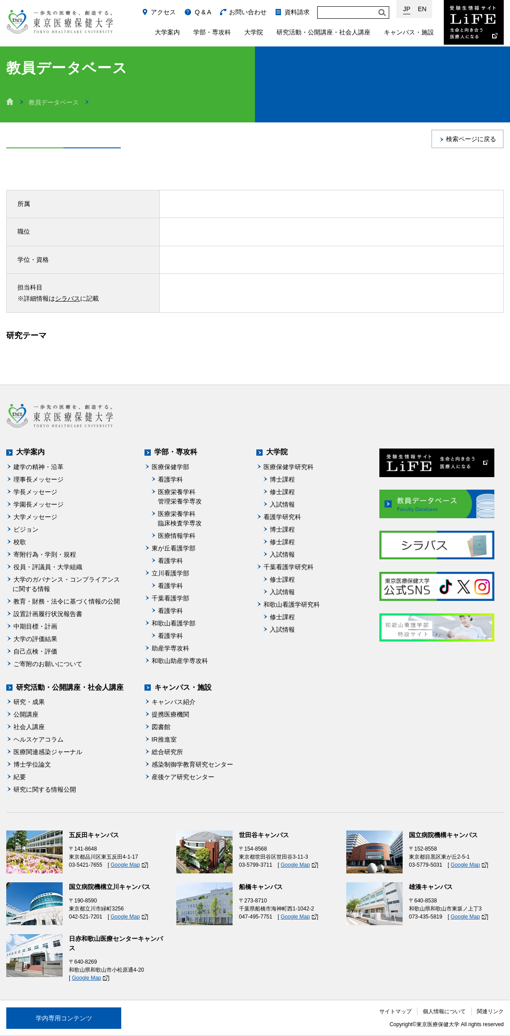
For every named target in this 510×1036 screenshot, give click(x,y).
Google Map (125, 865)
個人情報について (444, 1011)
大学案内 (167, 32)
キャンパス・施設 (409, 32)
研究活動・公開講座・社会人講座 (323, 32)
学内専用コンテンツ (64, 1018)
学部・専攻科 (212, 32)
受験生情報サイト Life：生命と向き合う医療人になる (474, 22)
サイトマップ (395, 1011)
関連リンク (490, 1011)
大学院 (253, 32)
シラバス (67, 298)
